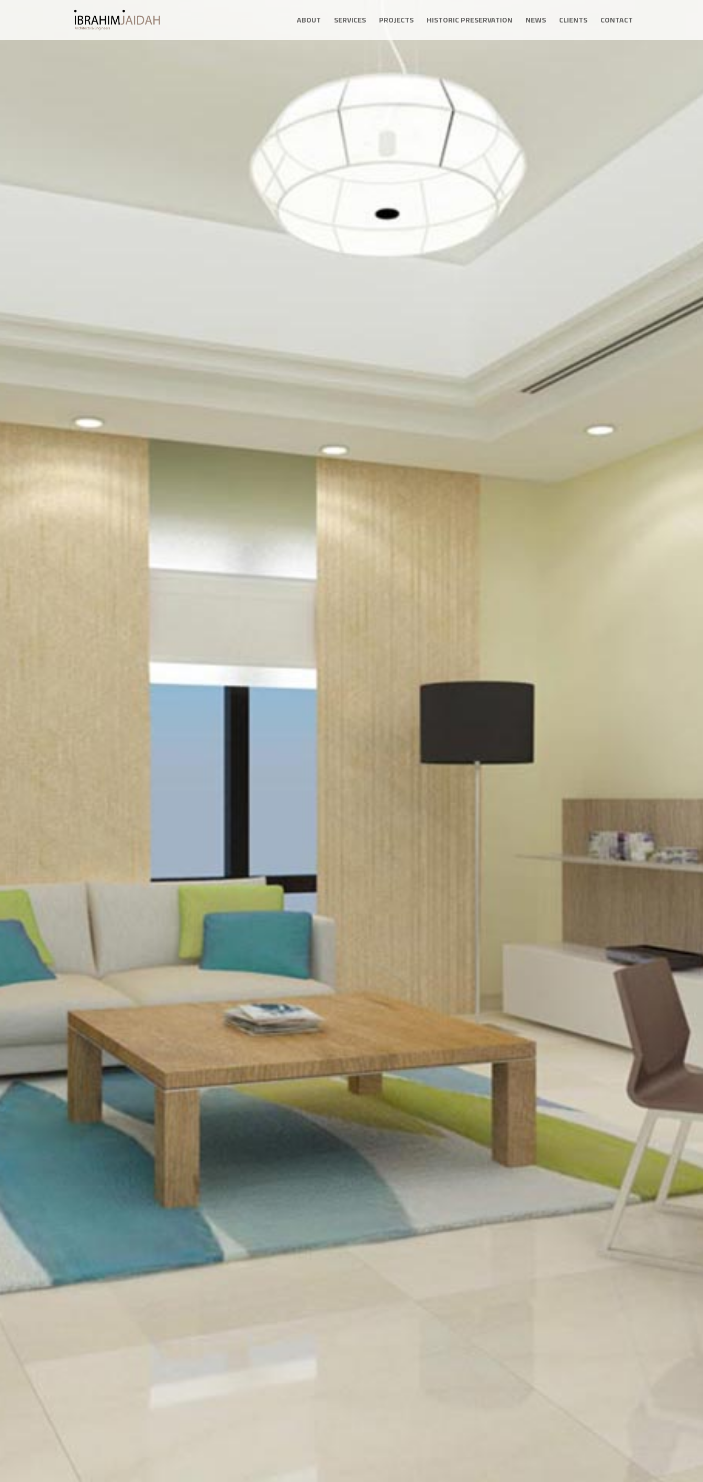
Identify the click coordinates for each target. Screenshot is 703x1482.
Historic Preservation (469, 21)
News (536, 21)
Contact (616, 21)
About (309, 21)
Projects (396, 21)
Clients (573, 21)
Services (350, 21)
